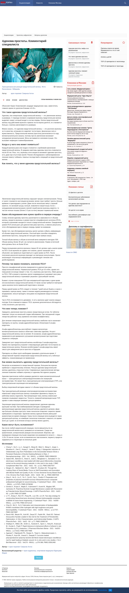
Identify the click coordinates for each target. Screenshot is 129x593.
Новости (39, 3)
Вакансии (4, 571)
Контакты (4, 569)
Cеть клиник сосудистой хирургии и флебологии (77, 152)
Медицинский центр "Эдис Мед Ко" (79, 96)
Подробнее (102, 590)
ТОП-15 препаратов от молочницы (112, 59)
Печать (38, 557)
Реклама (36, 568)
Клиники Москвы (55, 3)
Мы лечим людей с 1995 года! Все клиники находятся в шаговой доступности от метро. (80, 91)
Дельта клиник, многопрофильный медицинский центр (79, 118)
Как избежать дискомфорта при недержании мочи (79, 216)
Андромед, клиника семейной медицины (77, 169)
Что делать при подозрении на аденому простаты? (79, 204)
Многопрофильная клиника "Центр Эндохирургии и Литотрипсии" (79, 129)
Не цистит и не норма (76, 210)
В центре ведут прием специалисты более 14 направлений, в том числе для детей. (80, 143)
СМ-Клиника (71, 175)
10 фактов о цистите (75, 192)
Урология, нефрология (82, 52)
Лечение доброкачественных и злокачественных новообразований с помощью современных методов (80, 99)
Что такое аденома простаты (78, 56)
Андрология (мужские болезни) (76, 75)
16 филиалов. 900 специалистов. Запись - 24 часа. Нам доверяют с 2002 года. (80, 178)
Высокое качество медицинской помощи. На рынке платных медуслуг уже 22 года (79, 132)
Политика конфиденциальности (43, 571)
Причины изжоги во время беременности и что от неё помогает (113, 49)
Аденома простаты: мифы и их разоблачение (79, 49)
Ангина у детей (106, 55)
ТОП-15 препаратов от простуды (111, 64)
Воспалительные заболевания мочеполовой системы (78, 198)
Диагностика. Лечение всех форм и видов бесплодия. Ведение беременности (79, 111)
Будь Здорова (70, 573)
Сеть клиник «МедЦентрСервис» (79, 89)
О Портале (5, 568)
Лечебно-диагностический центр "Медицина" (78, 139)
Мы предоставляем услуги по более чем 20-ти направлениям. (80, 122)
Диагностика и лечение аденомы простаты (79, 64)
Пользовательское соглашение (43, 569)
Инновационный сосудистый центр (79, 149)
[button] (69, 238)
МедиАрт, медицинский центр (77, 158)
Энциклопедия (24, 3)
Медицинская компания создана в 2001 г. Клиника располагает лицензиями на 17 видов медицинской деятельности (80, 161)
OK (110, 590)
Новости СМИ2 (71, 252)
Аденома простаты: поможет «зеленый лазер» (78, 72)
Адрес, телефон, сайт (73, 181)
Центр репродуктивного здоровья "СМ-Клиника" (79, 107)
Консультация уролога (74, 85)
